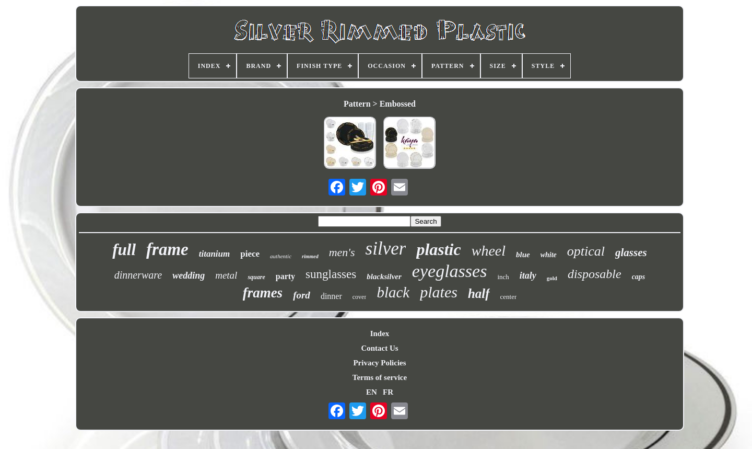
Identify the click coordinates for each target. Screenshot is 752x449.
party (285, 276)
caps (638, 277)
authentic (280, 256)
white (548, 255)
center (508, 297)
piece (250, 254)
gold (552, 278)
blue (523, 254)
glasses (631, 252)
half (479, 293)
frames (263, 293)
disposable (594, 274)
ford (301, 295)
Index (380, 333)
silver (386, 248)
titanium (214, 254)
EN (371, 392)
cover (359, 297)
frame (167, 249)
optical (586, 251)
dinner (331, 296)
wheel (489, 251)
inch (503, 277)
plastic (438, 249)
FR (388, 392)
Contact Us (379, 348)
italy (528, 275)
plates (438, 292)
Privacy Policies (379, 363)
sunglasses (331, 274)
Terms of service (379, 377)
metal (226, 275)
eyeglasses (449, 271)
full (124, 249)
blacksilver (384, 276)
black (393, 292)
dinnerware (138, 275)
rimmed (310, 256)
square (256, 277)
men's (342, 252)
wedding (188, 275)
